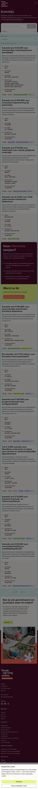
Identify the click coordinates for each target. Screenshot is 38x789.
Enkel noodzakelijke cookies (19, 786)
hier (21, 772)
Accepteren (19, 781)
